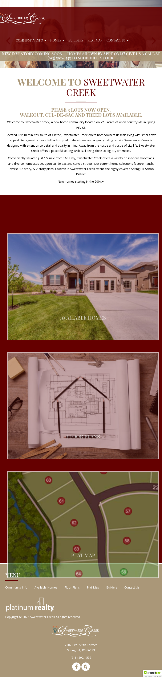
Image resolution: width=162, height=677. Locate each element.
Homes (57, 40)
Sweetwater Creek (42, 617)
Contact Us (117, 40)
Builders (75, 40)
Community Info (31, 40)
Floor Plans (72, 587)
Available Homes (46, 587)
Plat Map (95, 40)
